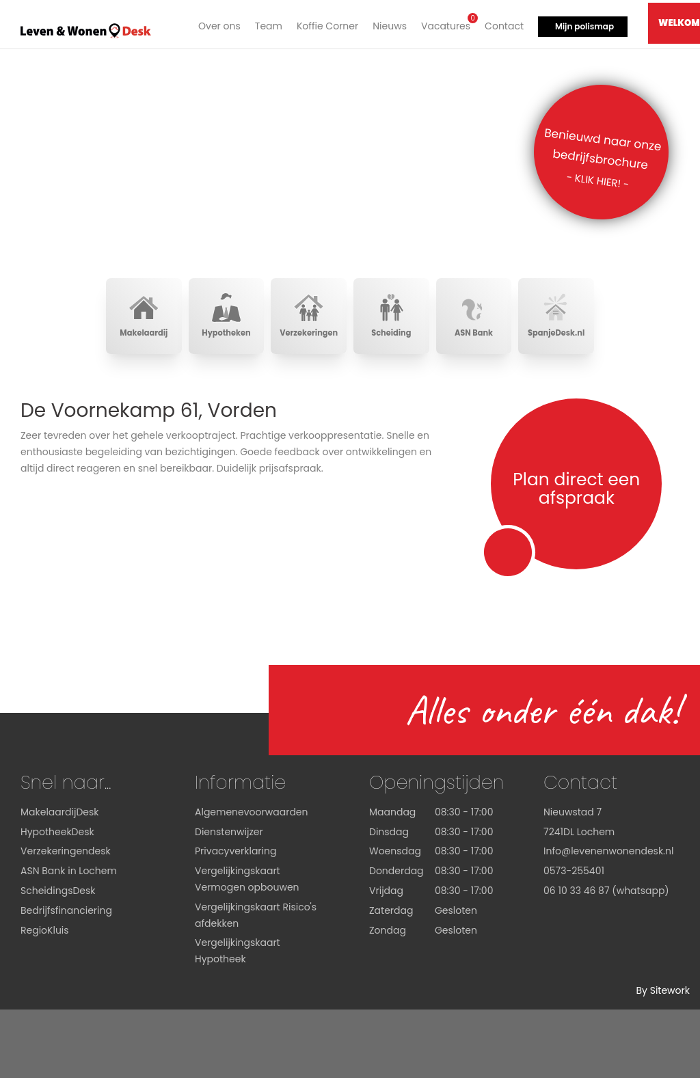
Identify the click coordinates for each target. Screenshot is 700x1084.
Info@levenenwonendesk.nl (608, 858)
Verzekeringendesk (66, 858)
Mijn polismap (581, 24)
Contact (501, 24)
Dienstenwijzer (229, 838)
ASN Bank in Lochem (69, 877)
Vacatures (443, 22)
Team (266, 24)
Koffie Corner (324, 24)
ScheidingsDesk (58, 897)
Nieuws (387, 24)
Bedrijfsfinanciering (66, 916)
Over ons (217, 24)
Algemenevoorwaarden (251, 818)
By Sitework (663, 996)
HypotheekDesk (57, 838)
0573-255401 (573, 877)
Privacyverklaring (235, 858)
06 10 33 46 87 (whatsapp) (606, 897)
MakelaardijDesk (59, 818)
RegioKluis (45, 936)
